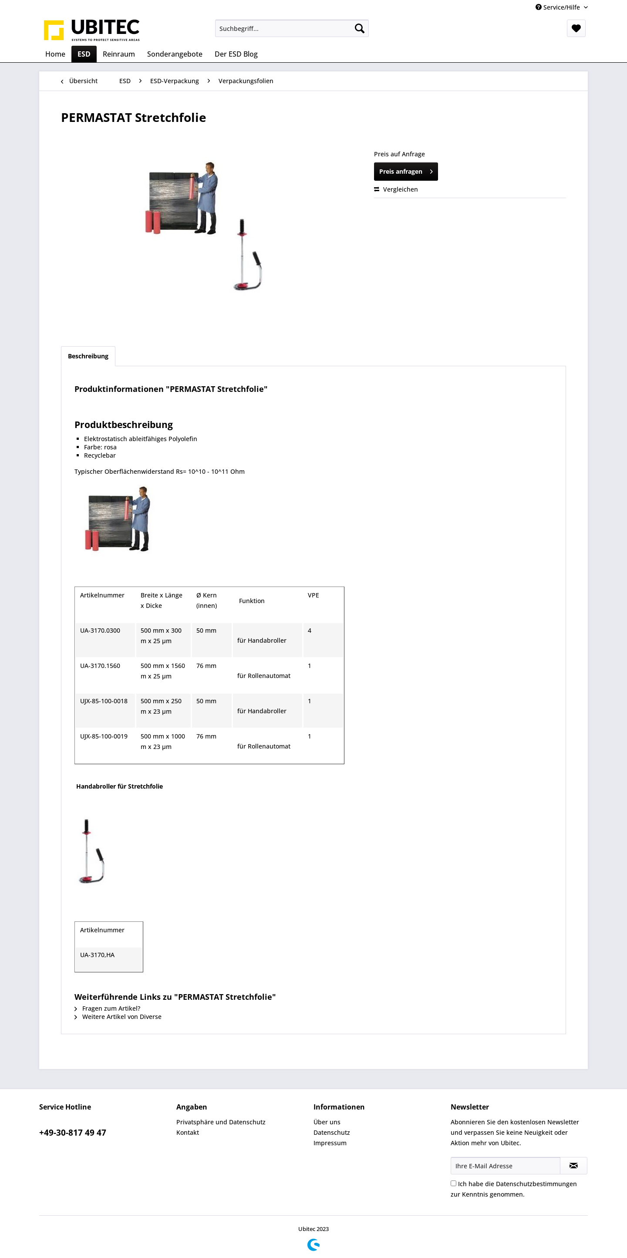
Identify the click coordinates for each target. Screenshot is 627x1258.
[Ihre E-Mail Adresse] (505, 1165)
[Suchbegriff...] (292, 28)
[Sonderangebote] (175, 54)
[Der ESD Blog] (236, 54)
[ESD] (84, 54)
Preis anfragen (406, 170)
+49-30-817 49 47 (72, 1132)
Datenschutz (332, 1132)
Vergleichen (396, 189)
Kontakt (187, 1132)
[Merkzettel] (576, 28)
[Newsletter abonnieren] (573, 1165)
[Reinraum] (119, 54)
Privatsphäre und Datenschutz (221, 1122)
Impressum (330, 1143)
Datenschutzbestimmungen (536, 1184)
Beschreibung (88, 356)
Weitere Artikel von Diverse (118, 1016)
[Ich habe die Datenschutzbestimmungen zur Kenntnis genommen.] (453, 1183)
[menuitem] (292, 28)
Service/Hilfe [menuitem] (559, 7)
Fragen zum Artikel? (107, 1008)
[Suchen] (360, 28)
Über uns (327, 1122)
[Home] (55, 54)
